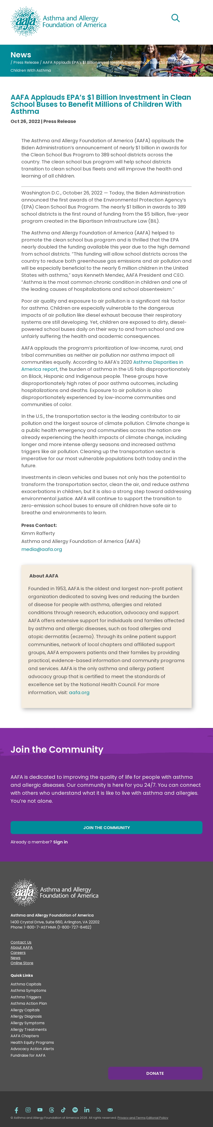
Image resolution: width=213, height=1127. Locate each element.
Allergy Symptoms (28, 1023)
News (15, 958)
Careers (18, 953)
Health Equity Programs (32, 1042)
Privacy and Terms (132, 1117)
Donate (155, 1073)
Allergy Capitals (25, 1010)
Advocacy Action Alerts (32, 1049)
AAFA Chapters (25, 1036)
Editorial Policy (157, 1117)
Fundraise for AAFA (28, 1055)
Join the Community (106, 827)
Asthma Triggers (26, 997)
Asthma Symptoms (28, 990)
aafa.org (79, 692)
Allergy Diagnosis (26, 1016)
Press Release (26, 62)
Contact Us (21, 943)
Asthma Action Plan (29, 1003)
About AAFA (22, 948)
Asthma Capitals (26, 984)
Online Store (22, 963)
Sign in (60, 842)
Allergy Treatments (29, 1029)
